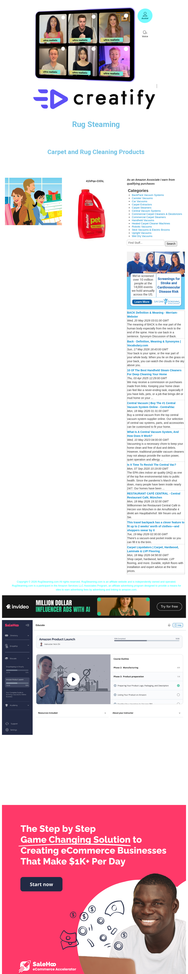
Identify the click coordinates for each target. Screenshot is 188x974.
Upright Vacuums (141, 232)
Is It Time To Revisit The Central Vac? (151, 464)
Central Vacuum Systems (146, 210)
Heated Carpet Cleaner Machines (151, 223)
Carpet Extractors (142, 204)
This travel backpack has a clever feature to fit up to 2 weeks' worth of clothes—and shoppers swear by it (155, 526)
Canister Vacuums (142, 198)
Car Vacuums (139, 201)
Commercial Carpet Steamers (149, 217)
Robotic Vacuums (142, 226)
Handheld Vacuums (143, 220)
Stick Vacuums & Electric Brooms (151, 229)
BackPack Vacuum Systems (148, 195)
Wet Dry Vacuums (142, 236)
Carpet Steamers (141, 207)
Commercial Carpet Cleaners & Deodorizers (157, 213)
